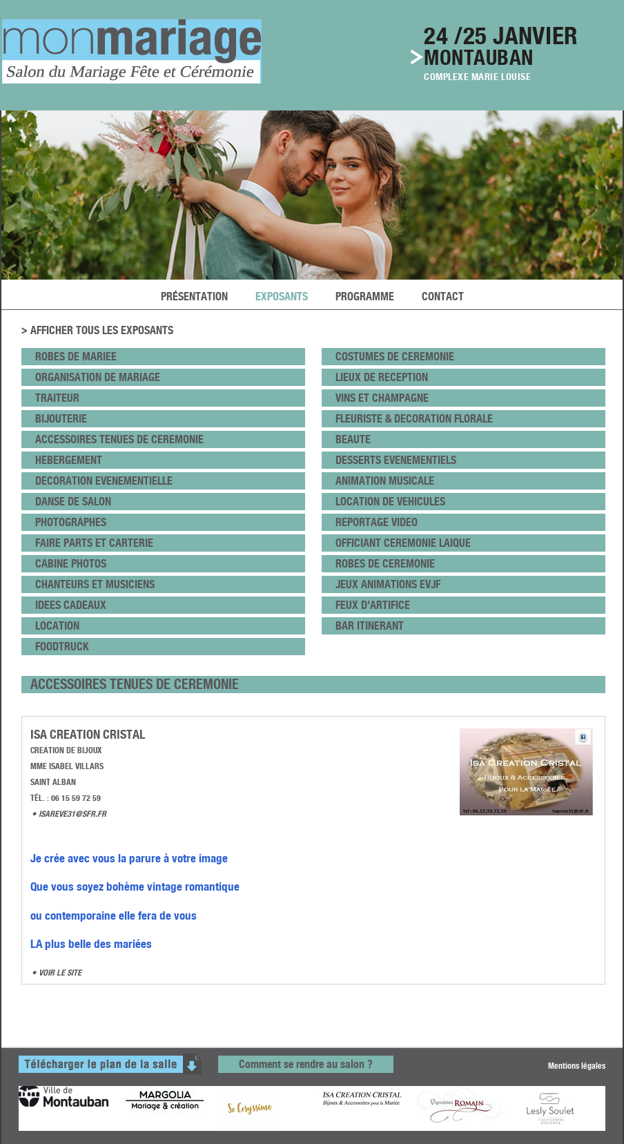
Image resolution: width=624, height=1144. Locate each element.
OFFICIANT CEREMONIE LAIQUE (403, 543)
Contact (443, 296)
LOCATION (57, 625)
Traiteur (57, 398)
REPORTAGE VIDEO (376, 522)
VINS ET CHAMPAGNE (382, 398)
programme (364, 296)
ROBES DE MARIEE (76, 356)
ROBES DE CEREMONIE (385, 563)
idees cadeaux (70, 605)
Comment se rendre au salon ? (306, 1064)
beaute (353, 439)
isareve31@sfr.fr (72, 813)
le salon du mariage (132, 51)
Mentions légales (576, 1064)
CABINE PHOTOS (70, 563)
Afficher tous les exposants (101, 330)
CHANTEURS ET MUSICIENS (95, 584)
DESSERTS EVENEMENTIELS (395, 460)
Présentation (194, 296)
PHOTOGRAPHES (70, 522)
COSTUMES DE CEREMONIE (394, 356)
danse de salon (73, 501)
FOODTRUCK (62, 646)
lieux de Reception (381, 377)
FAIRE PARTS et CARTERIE (94, 543)
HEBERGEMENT (68, 460)
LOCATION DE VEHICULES (390, 501)
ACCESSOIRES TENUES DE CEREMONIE (119, 439)
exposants (281, 296)
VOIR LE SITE (60, 972)
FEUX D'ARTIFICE (372, 605)
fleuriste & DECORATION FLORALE (414, 418)
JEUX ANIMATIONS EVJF (387, 584)
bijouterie (61, 418)
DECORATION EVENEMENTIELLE (104, 480)
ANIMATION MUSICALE (384, 480)
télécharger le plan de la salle (110, 1064)
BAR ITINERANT (369, 625)
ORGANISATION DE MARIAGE (97, 377)
